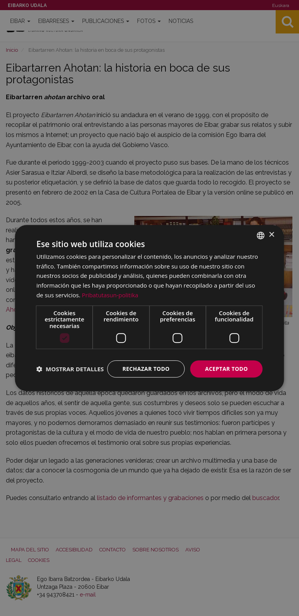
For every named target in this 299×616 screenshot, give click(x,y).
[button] (70, 382)
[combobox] (261, 228)
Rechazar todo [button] (145, 361)
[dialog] (149, 308)
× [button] (271, 227)
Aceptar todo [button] (226, 361)
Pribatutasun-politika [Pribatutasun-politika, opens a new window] (110, 287)
